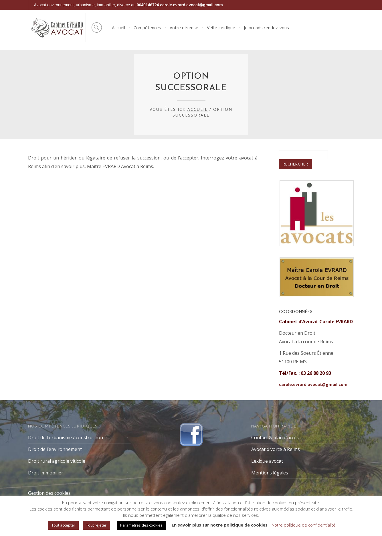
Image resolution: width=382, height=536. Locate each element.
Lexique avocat (267, 461)
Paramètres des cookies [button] (141, 525)
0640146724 (148, 5)
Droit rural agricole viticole (56, 461)
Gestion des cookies (49, 493)
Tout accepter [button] (63, 525)
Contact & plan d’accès (275, 437)
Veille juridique (221, 27)
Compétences (147, 27)
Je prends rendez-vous (266, 27)
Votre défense (184, 27)
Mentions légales (269, 473)
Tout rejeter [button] (96, 525)
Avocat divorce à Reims (275, 449)
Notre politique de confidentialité (304, 525)
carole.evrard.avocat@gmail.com (191, 5)
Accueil (118, 27)
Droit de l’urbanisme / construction (65, 437)
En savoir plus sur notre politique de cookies (220, 525)
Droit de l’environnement (55, 449)
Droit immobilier (45, 473)
